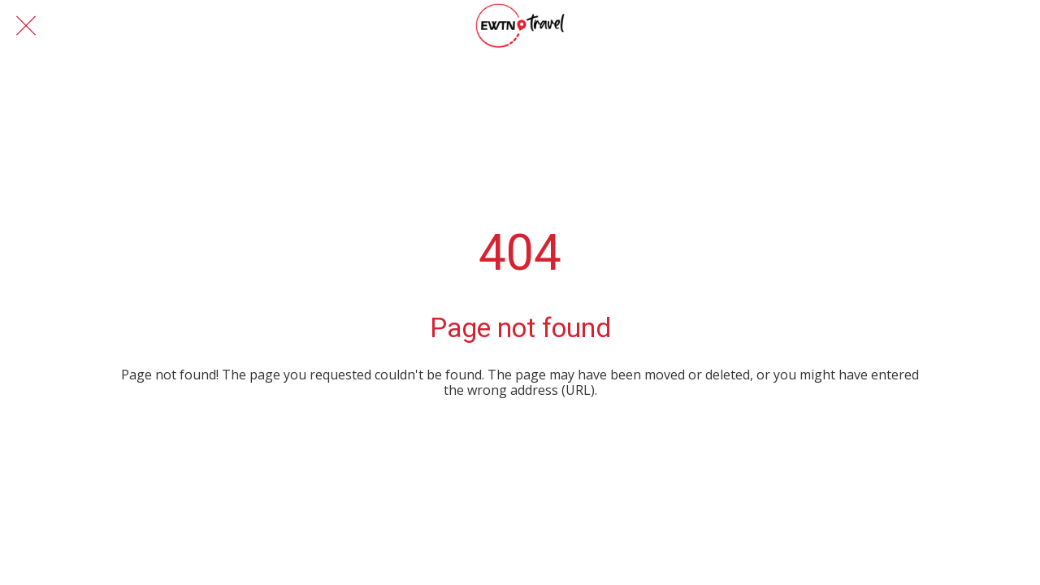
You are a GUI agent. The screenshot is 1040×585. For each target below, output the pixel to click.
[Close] (26, 26)
